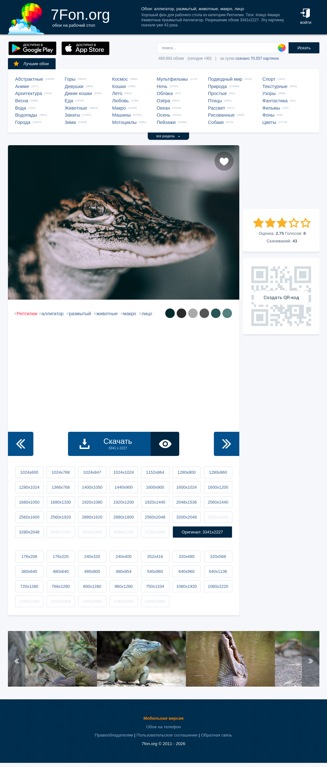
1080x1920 (186, 586)
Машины (121, 115)
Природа (217, 86)
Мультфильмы (172, 79)
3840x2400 (92, 532)
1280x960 (218, 472)
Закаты (72, 115)
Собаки (216, 122)
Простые (217, 93)
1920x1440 (155, 502)
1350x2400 (61, 601)
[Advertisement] (281, 177)
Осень (163, 115)
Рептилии (27, 313)
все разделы (168, 136)
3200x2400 (218, 517)
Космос (120, 79)
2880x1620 (92, 517)
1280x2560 (29, 601)
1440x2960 (155, 601)
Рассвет (216, 108)
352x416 (155, 556)
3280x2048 (29, 532)
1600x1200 (218, 487)
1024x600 (29, 472)
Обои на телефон (163, 727)
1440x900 (123, 487)
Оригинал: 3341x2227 (202, 532)
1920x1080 (92, 502)
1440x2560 (92, 601)
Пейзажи (166, 122)
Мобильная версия (163, 718)
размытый (80, 313)
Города (23, 122)
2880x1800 (123, 517)
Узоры (269, 93)
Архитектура (28, 93)
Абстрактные (29, 79)
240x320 (92, 556)
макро (129, 313)
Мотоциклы (124, 122)
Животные (76, 108)
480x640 (61, 571)
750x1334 (155, 586)
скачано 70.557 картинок (257, 58)
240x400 (124, 556)
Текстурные (275, 86)
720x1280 (29, 586)
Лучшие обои (31, 63)
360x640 (29, 571)
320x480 (186, 556)
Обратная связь (216, 735)
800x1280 (92, 586)
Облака (165, 93)
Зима (70, 122)
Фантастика (275, 100)
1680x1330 (61, 502)
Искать (304, 47)
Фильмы (271, 108)
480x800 (92, 571)
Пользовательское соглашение (167, 735)
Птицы (215, 100)
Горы (70, 79)
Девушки (74, 86)
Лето (117, 93)
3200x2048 (186, 517)
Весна (22, 100)
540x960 (155, 571)
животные (107, 313)
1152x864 (155, 472)
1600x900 (155, 487)
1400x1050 (92, 487)
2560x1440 (218, 502)
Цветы (269, 122)
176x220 (61, 556)
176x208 (29, 556)
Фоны (268, 115)
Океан (163, 108)
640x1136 (218, 571)
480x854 (124, 571)
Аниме (22, 86)
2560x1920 (61, 517)
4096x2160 (123, 532)
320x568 (218, 556)
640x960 (186, 571)
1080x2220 (218, 586)
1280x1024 (29, 487)
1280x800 (186, 472)
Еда (69, 100)
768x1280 (60, 586)
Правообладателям (114, 735)
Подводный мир (225, 79)
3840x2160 (61, 532)
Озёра (163, 100)
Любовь (120, 100)
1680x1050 (29, 502)
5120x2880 (155, 532)
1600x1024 (186, 487)
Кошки (119, 86)
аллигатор (53, 313)
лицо (147, 313)
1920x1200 (123, 502)
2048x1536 (186, 502)
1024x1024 (123, 472)
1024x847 (92, 472)
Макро (119, 108)
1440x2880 (123, 601)
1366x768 (60, 487)
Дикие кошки (78, 93)
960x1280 (123, 586)
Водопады (26, 115)
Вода (20, 108)
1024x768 (60, 472)
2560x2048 (155, 517)
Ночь (162, 86)
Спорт (269, 79)
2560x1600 (29, 517)
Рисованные (221, 115)
